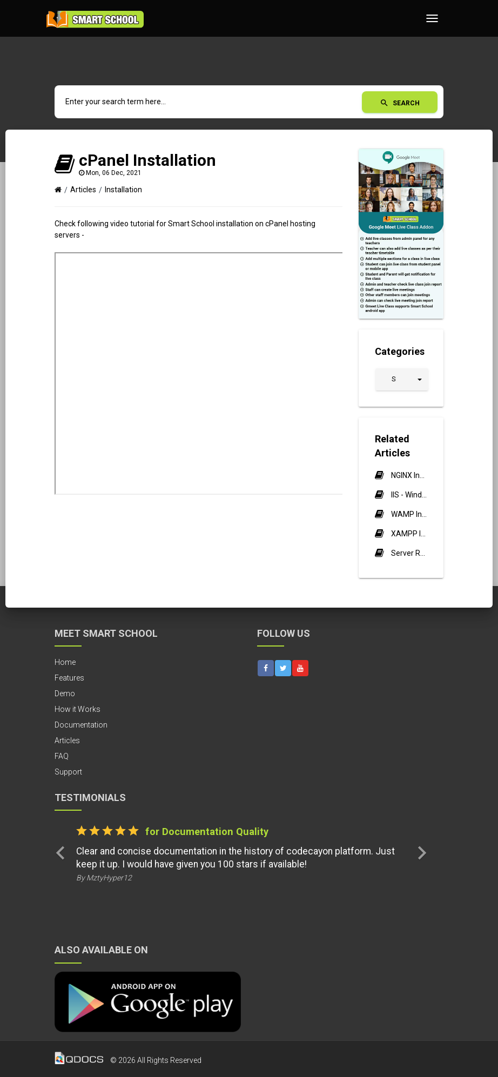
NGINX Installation (409, 475)
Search (400, 102)
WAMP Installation (409, 514)
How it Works (77, 709)
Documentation (81, 725)
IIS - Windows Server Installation (409, 494)
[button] (401, 379)
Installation (123, 189)
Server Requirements (409, 553)
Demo (65, 693)
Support (68, 772)
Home (65, 662)
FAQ (62, 756)
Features (69, 678)
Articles (83, 189)
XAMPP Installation (409, 533)
